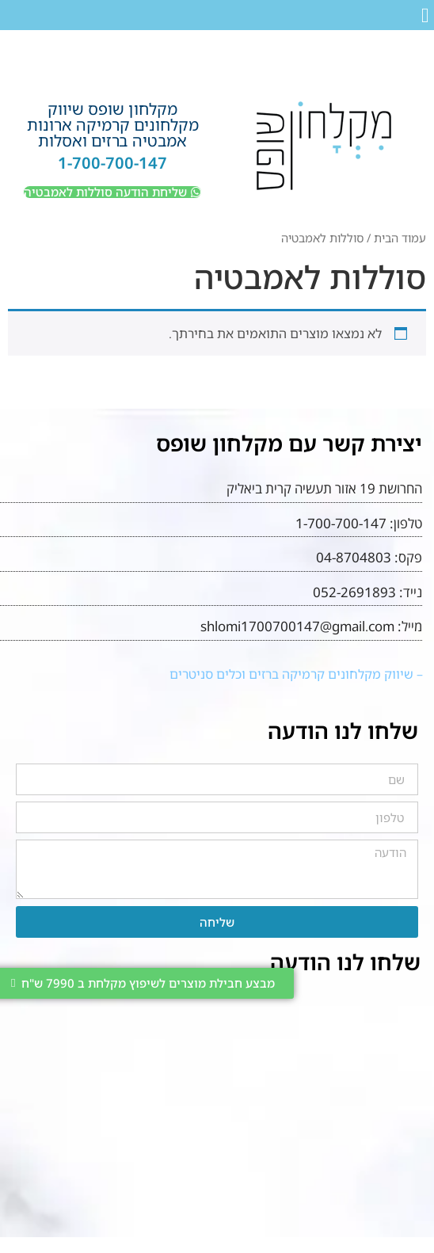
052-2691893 (354, 592)
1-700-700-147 (112, 162)
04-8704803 (353, 557)
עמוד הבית (400, 238)
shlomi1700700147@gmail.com (297, 626)
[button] (426, 15)
